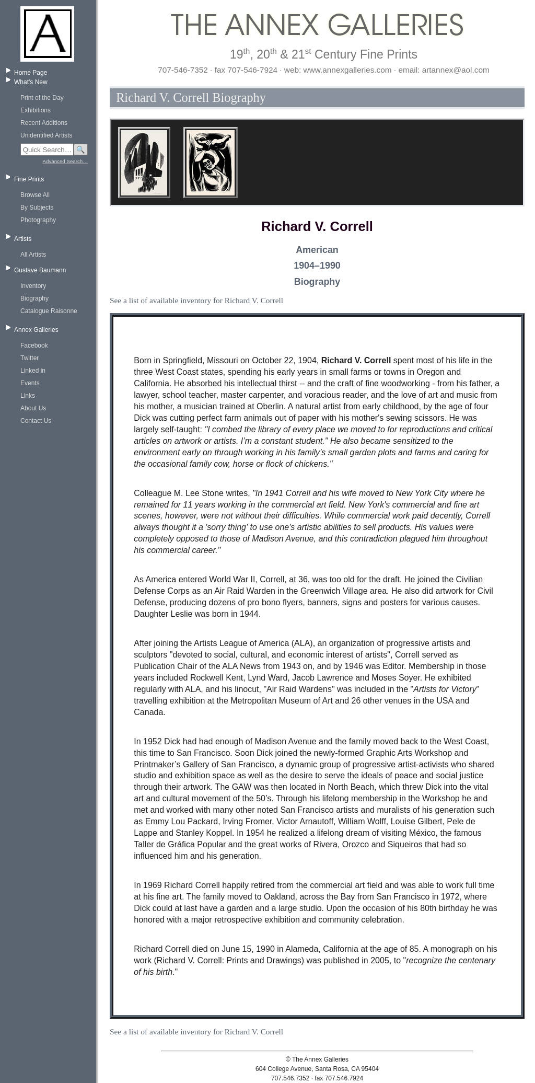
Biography (34, 298)
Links (27, 395)
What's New (31, 82)
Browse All (35, 195)
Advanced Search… (65, 161)
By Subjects (36, 207)
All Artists (33, 254)
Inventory (33, 286)
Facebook (34, 345)
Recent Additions (43, 122)
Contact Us (35, 420)
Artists (22, 239)
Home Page (30, 72)
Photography (38, 220)
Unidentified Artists (46, 135)
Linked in (32, 370)
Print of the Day (42, 97)
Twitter (29, 358)
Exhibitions (35, 110)
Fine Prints (29, 179)
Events (30, 383)
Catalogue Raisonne (48, 311)
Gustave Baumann (40, 270)
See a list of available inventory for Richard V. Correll (196, 300)
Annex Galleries (36, 329)
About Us (33, 408)
